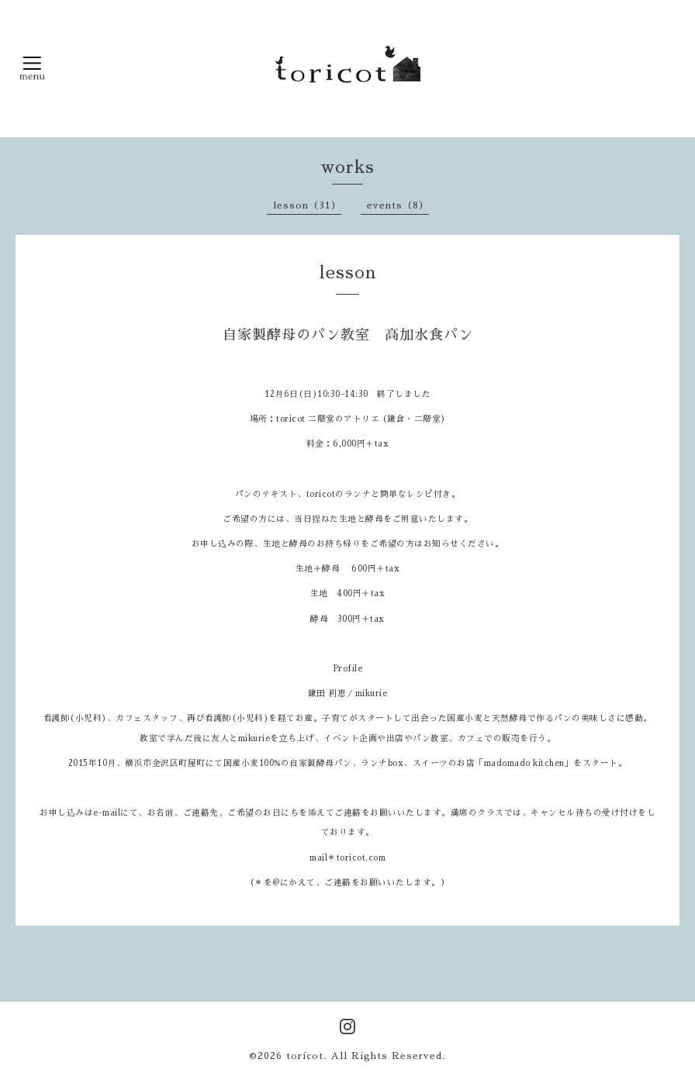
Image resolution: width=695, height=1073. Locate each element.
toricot (304, 1056)
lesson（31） (307, 205)
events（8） (398, 205)
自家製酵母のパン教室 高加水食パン (348, 335)
